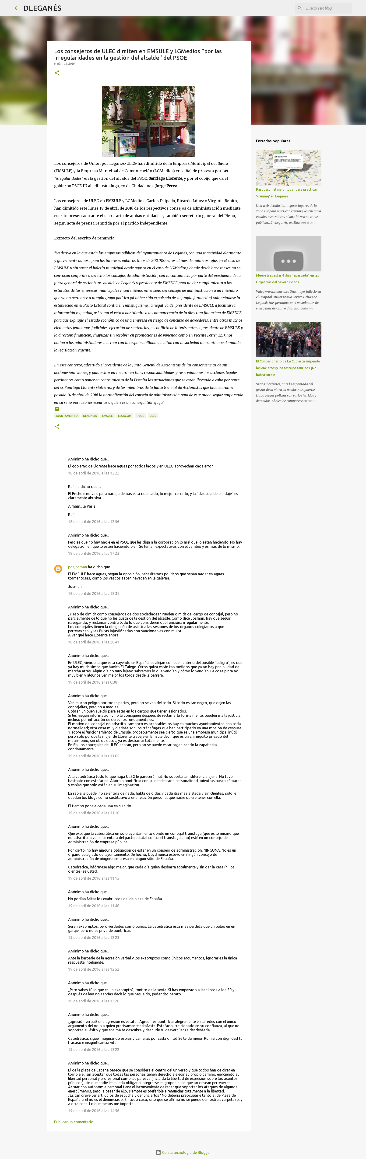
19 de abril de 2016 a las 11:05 (93, 756)
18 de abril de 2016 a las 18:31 (93, 593)
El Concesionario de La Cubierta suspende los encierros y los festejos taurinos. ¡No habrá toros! (288, 368)
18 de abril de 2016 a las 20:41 (93, 642)
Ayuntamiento (67, 415)
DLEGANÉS (42, 8)
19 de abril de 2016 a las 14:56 (93, 1111)
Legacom (124, 415)
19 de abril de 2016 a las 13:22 (93, 1049)
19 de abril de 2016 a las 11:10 (93, 813)
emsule (107, 415)
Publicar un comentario (73, 1122)
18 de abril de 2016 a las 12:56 (93, 522)
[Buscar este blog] (327, 8)
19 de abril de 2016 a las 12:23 (93, 937)
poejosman (77, 567)
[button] (57, 73)
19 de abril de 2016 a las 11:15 (93, 878)
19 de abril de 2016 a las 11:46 (93, 906)
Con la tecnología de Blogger (183, 1152)
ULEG (153, 415)
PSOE (140, 415)
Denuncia (90, 415)
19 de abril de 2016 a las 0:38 (92, 682)
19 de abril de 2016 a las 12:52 (93, 969)
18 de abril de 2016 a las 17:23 (93, 553)
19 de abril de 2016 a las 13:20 (93, 1001)
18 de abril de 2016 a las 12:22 (93, 473)
